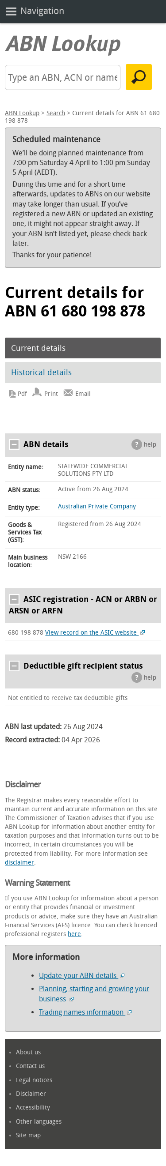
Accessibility (33, 1107)
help (150, 444)
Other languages (39, 1121)
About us (28, 1052)
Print (51, 394)
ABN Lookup (22, 113)
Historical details (41, 372)
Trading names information (85, 1012)
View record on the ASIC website (95, 632)
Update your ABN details (81, 975)
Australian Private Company (97, 506)
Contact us (30, 1066)
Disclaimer (31, 1094)
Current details (38, 348)
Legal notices (34, 1080)
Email (83, 394)
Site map (28, 1135)
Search (55, 113)
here (74, 934)
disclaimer (19, 862)
